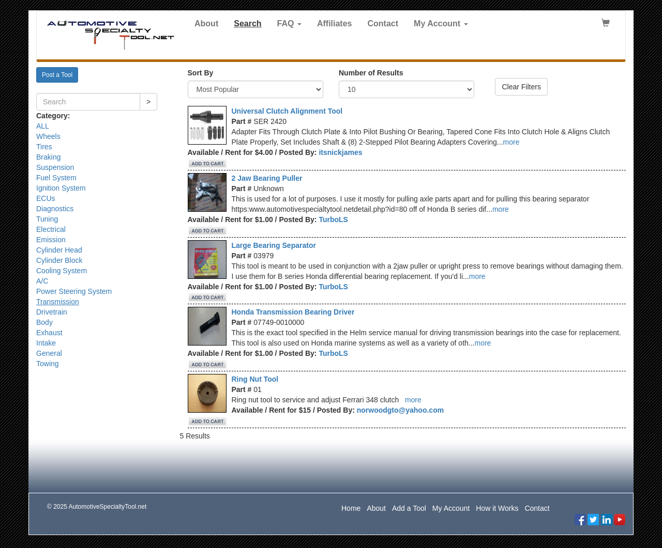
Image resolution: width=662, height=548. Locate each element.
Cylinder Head (59, 250)
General (49, 353)
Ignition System (61, 188)
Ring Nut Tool (255, 379)
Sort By (201, 73)
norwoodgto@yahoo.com (400, 410)
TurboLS (333, 219)
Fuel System (56, 178)
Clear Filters (521, 87)
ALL (42, 126)
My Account (441, 23)
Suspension (55, 167)
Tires (44, 147)
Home (350, 508)
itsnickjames (340, 152)
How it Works (497, 508)
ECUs (45, 198)
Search (247, 23)
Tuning (47, 219)
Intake (46, 343)
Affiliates (334, 23)
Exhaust (49, 332)
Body (44, 322)
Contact (383, 23)
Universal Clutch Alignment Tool (287, 111)
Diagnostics (54, 209)
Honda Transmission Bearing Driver (293, 312)
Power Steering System (74, 291)
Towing (47, 363)
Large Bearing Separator (274, 245)
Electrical (51, 229)
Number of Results (371, 73)
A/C (42, 281)
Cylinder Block (59, 260)
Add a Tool (409, 508)
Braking (48, 157)
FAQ (289, 23)
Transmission (57, 302)
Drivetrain (51, 312)
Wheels (48, 136)
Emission (51, 240)
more (511, 142)
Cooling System (61, 271)
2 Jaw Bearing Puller (267, 178)
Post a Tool (57, 75)
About (206, 23)
